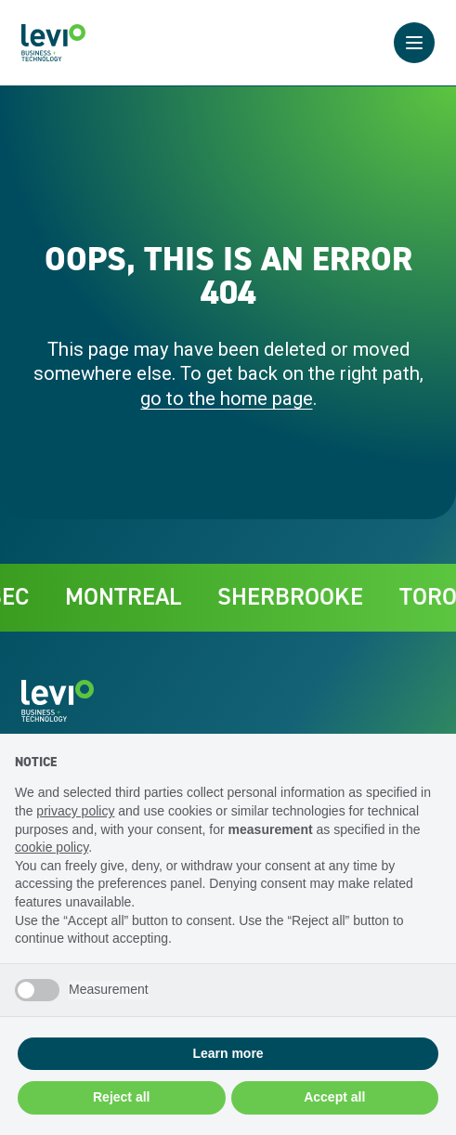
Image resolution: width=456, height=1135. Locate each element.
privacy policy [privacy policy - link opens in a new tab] (75, 810)
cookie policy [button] (51, 847)
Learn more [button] (227, 1053)
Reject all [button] (121, 1096)
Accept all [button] (334, 1096)
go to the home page (226, 398)
